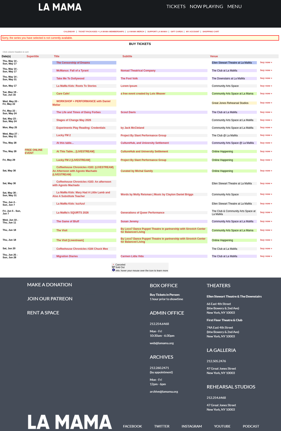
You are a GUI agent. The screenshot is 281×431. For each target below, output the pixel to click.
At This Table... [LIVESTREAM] (75, 151)
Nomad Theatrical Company (138, 70)
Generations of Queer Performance (142, 212)
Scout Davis (128, 112)
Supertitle (33, 56)
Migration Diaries (67, 256)
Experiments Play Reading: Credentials (80, 127)
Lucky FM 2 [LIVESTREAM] (73, 160)
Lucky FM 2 (63, 135)
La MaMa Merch (135, 31)
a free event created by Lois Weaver (143, 93)
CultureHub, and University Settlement (145, 142)
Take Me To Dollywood (70, 78)
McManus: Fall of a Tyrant (72, 70)
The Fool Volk (129, 78)
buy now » (266, 62)
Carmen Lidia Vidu (132, 256)
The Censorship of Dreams (73, 62)
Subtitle (127, 56)
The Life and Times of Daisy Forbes (78, 112)
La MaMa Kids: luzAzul (70, 203)
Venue (214, 56)
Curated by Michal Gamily (137, 171)
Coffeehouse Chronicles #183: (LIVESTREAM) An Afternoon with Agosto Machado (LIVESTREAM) (83, 171)
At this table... (65, 142)
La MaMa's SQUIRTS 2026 (72, 212)
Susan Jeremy (130, 221)
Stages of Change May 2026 (73, 120)
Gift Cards (177, 31)
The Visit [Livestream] (70, 240)
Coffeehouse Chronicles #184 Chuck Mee (82, 248)
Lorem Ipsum (129, 85)
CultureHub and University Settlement (144, 151)
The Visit (61, 230)
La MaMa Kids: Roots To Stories (76, 85)
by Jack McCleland (132, 127)
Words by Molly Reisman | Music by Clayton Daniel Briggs (157, 194)
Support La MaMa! (158, 31)
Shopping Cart (211, 31)
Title (56, 56)
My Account (192, 31)
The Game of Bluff (67, 221)
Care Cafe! (63, 93)
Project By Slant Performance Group (143, 135)
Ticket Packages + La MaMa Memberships (101, 31)
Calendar (69, 31)
